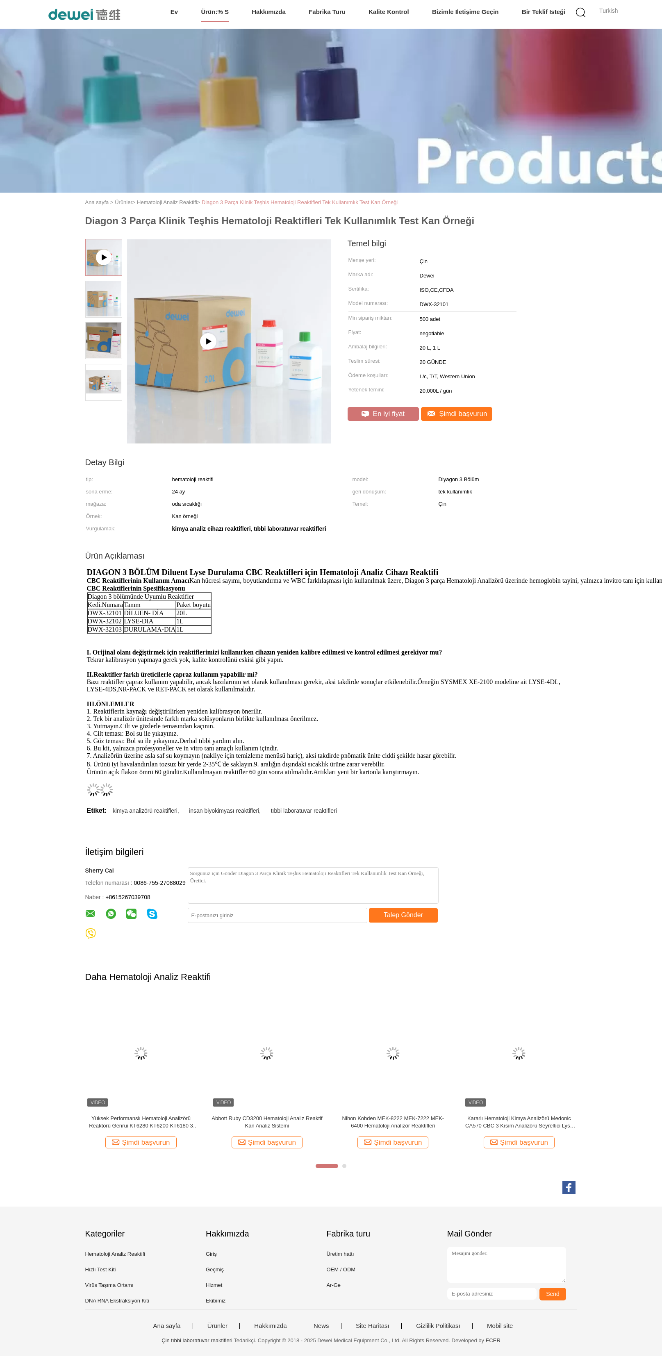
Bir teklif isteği (543, 11)
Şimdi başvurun (457, 414)
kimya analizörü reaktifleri (145, 812)
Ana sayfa (167, 1327)
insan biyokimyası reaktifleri (224, 812)
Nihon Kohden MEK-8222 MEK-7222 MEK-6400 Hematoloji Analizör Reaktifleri (393, 1123)
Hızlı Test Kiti (100, 1271)
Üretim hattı (340, 1255)
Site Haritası (372, 1327)
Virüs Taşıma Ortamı (109, 1286)
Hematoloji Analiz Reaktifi (115, 1255)
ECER (493, 1342)
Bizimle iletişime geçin (465, 11)
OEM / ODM (340, 1271)
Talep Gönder (403, 916)
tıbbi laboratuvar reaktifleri (304, 812)
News (321, 1327)
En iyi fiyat (383, 414)
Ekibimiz (215, 1302)
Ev (174, 11)
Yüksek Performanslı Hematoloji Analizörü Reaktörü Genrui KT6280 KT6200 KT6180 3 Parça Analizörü (141, 1123)
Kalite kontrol (389, 11)
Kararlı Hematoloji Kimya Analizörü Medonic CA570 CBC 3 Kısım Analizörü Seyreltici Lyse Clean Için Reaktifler (519, 1123)
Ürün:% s (215, 11)
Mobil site (500, 1327)
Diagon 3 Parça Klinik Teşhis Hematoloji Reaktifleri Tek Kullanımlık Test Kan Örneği (300, 202)
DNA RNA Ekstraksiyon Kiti (117, 1302)
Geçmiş (215, 1271)
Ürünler (217, 1327)
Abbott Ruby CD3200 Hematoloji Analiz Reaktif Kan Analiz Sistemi (267, 1123)
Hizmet (214, 1286)
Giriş (211, 1255)
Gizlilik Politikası (438, 1327)
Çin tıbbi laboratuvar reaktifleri (197, 1342)
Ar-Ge (333, 1286)
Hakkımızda (269, 11)
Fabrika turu (327, 11)
